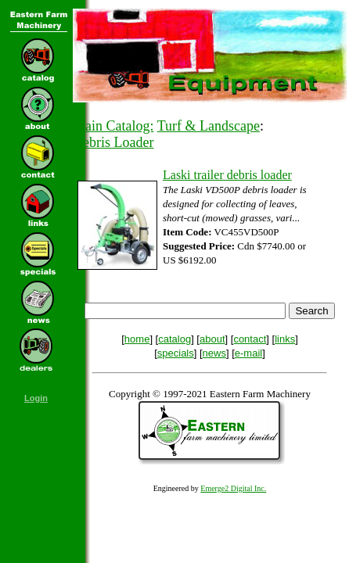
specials (175, 353)
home (137, 339)
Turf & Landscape (208, 126)
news (214, 353)
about (212, 339)
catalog (174, 339)
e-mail (248, 353)
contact (249, 339)
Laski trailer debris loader (227, 174)
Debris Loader (113, 142)
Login (36, 398)
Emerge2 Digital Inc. (233, 488)
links (285, 339)
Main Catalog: (113, 126)
